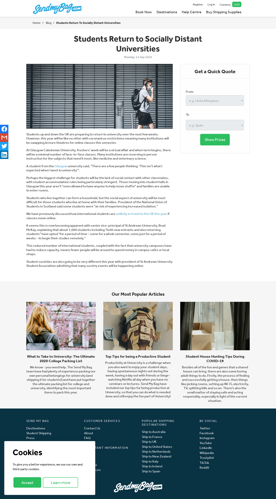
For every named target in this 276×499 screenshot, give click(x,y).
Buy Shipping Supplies (223, 12)
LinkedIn (206, 448)
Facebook (207, 433)
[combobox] (215, 100)
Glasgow (61, 166)
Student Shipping (38, 433)
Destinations (167, 12)
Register (198, 4)
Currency (230, 4)
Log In (211, 4)
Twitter (205, 428)
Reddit (204, 467)
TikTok (204, 463)
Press (30, 438)
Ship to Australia (153, 432)
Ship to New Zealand (156, 456)
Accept (27, 482)
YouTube (206, 443)
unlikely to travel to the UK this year (141, 214)
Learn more (60, 482)
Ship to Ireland (152, 466)
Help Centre (191, 12)
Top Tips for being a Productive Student (138, 356)
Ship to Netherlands (156, 451)
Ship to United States (157, 447)
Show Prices (215, 139)
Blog (48, 23)
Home (37, 23)
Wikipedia (207, 453)
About (88, 433)
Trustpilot (207, 458)
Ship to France (152, 437)
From (189, 91)
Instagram (207, 438)
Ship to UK (149, 442)
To (187, 114)
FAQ (87, 438)
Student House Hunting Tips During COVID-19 (215, 358)
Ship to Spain (151, 471)
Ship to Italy (150, 461)
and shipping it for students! (60, 377)
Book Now (143, 12)
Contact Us (92, 428)
